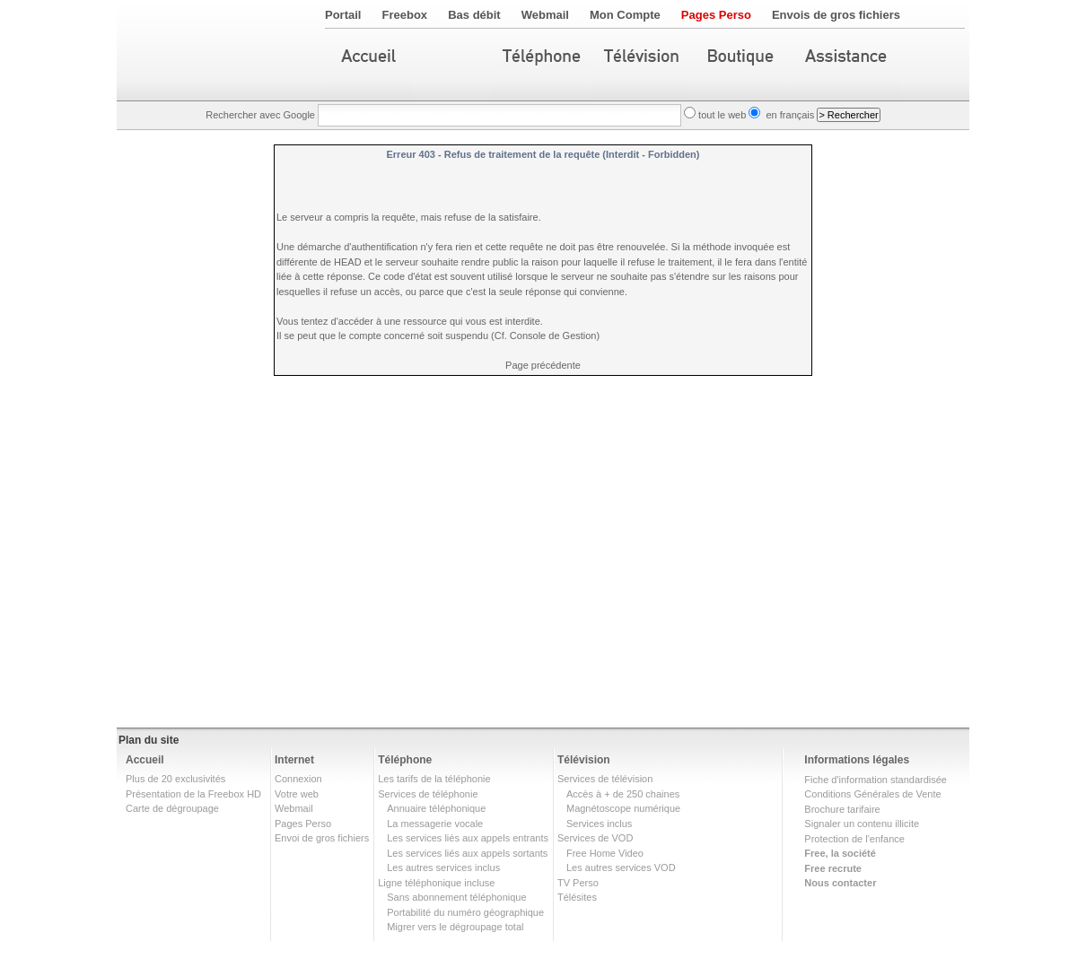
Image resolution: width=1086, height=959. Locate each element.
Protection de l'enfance (854, 838)
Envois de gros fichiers (836, 15)
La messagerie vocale (435, 823)
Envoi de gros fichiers (322, 838)
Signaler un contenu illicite (861, 823)
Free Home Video (605, 853)
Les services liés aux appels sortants (467, 853)
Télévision (583, 760)
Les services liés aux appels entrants (467, 838)
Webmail (545, 15)
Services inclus (599, 823)
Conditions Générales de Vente (872, 794)
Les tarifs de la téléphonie (434, 778)
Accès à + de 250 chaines (622, 794)
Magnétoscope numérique (623, 808)
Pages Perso (716, 15)
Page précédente (543, 365)
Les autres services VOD (621, 867)
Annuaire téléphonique (436, 808)
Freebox (405, 15)
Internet (294, 760)
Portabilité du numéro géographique (465, 912)
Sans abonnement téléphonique (456, 897)
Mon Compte (625, 15)
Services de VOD (595, 838)
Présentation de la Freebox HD (193, 794)
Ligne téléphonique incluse (436, 882)
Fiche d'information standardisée (875, 779)
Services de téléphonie (427, 794)
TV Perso (578, 882)
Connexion (298, 778)
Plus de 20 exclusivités (175, 778)
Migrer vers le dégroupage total (455, 926)
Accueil (145, 760)
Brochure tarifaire (842, 809)
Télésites (577, 897)
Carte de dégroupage (172, 808)
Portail (343, 15)
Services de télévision (604, 778)
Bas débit (474, 15)
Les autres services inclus (443, 867)
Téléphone (405, 760)
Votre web (297, 794)
